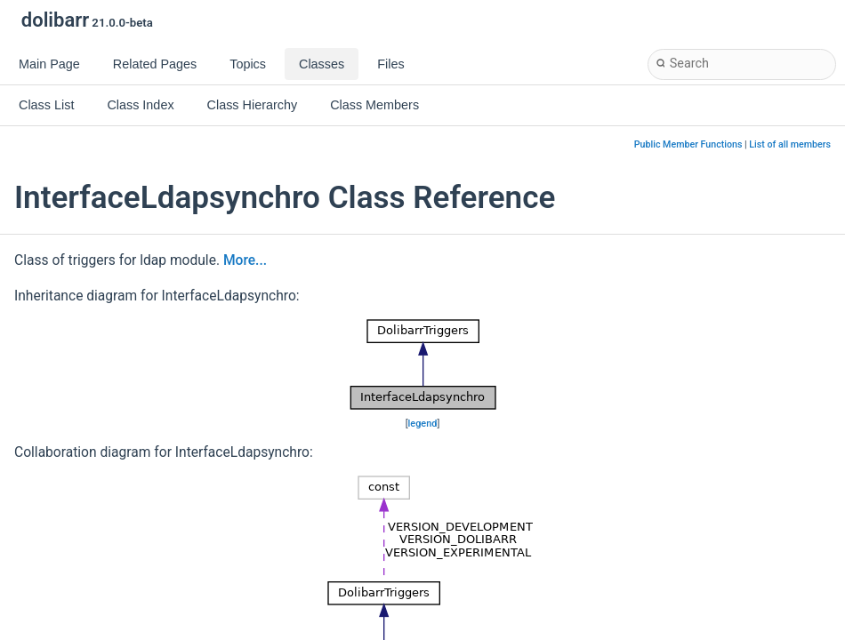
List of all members (790, 144)
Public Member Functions (688, 144)
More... (245, 260)
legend (423, 423)
